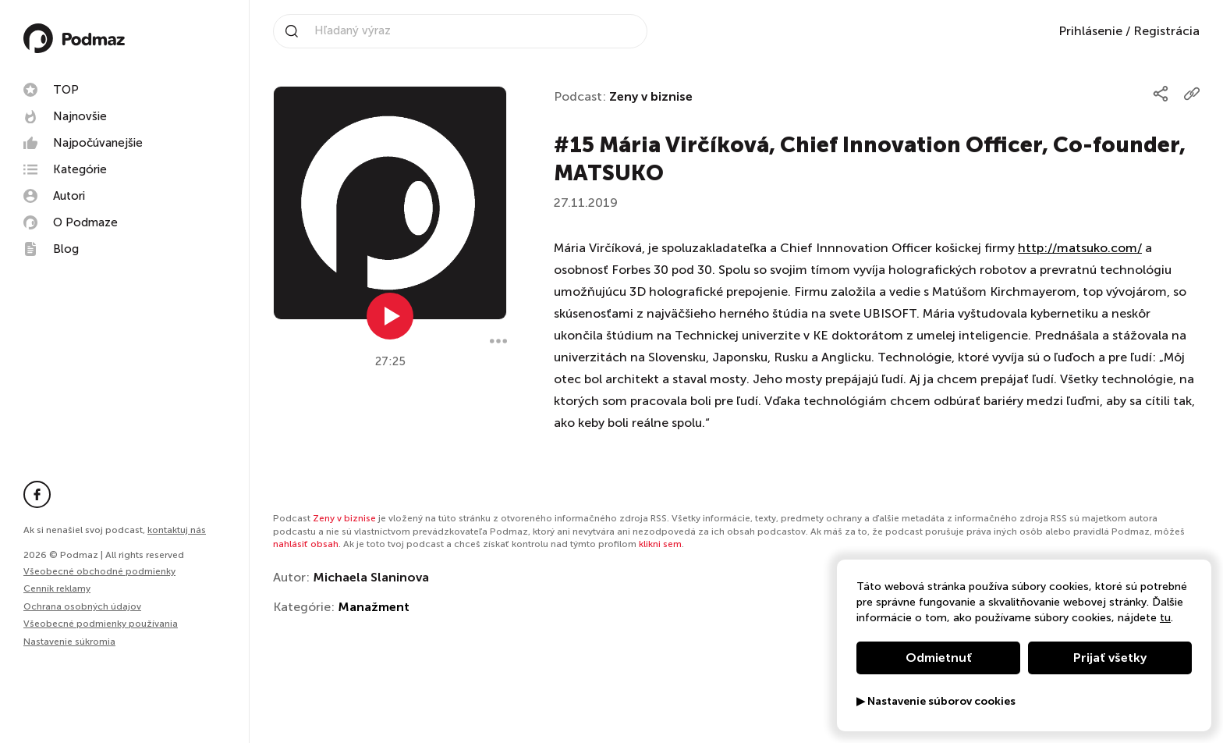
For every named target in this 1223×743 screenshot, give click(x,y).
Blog (51, 249)
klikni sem (660, 544)
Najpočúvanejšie (83, 143)
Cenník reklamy (56, 588)
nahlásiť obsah (306, 544)
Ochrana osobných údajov (82, 606)
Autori (54, 196)
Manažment (373, 606)
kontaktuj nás (176, 529)
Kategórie (65, 169)
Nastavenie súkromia (69, 642)
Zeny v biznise (651, 96)
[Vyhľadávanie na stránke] (468, 31)
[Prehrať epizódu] (390, 316)
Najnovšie (65, 116)
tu (1165, 617)
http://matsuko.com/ (1080, 247)
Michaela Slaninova (371, 577)
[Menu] (498, 341)
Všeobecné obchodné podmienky (99, 571)
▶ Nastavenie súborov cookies (936, 701)
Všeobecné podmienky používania (100, 623)
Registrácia (1166, 30)
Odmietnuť (939, 657)
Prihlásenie (1090, 30)
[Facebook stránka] (37, 494)
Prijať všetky (1110, 657)
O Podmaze (70, 222)
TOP (51, 90)
